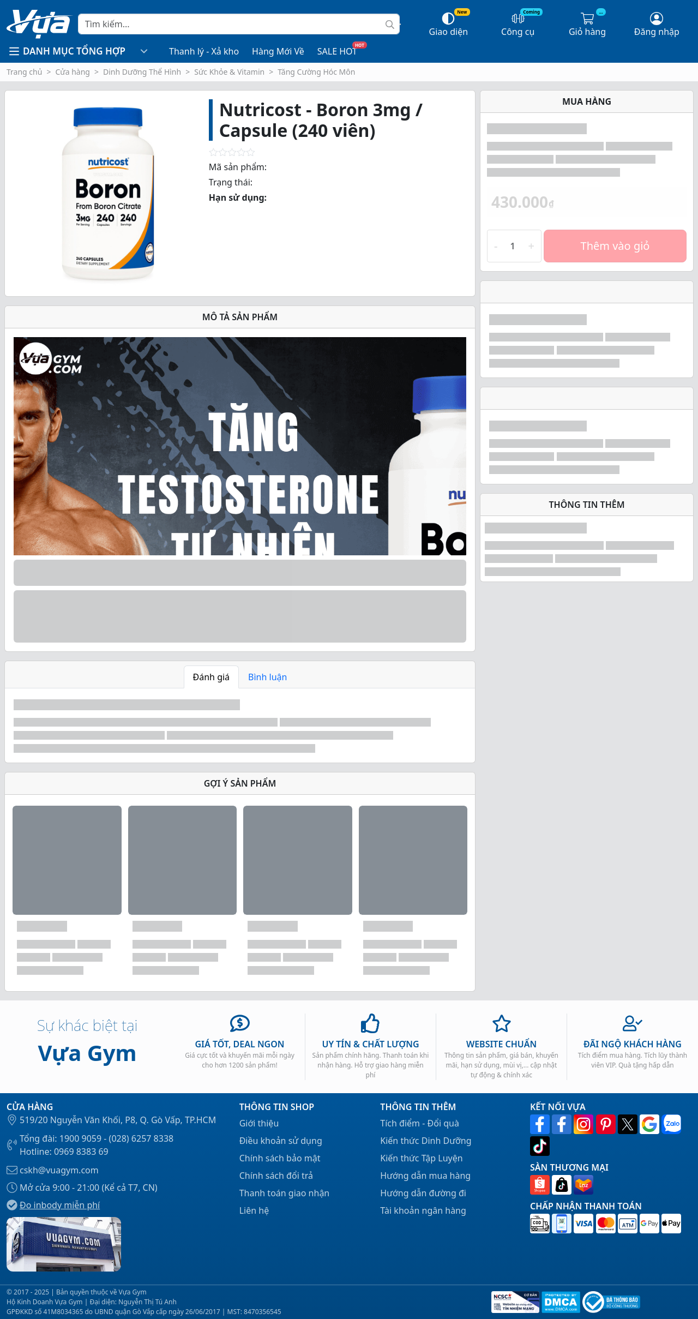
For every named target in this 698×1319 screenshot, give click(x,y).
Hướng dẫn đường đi (423, 1193)
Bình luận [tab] (267, 677)
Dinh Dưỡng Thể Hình (142, 72)
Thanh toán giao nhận (284, 1193)
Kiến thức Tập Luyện (421, 1158)
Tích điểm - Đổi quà (419, 1123)
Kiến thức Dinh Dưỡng (425, 1141)
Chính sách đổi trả (276, 1176)
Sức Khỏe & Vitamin (229, 72)
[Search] (239, 24)
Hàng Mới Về (278, 51)
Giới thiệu (259, 1123)
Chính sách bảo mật (280, 1158)
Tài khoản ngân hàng (423, 1210)
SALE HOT (337, 51)
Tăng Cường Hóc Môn (316, 72)
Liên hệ (254, 1210)
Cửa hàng (72, 72)
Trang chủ (24, 72)
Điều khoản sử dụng (280, 1141)
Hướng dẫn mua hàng (425, 1176)
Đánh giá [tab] (211, 677)
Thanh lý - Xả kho (204, 51)
